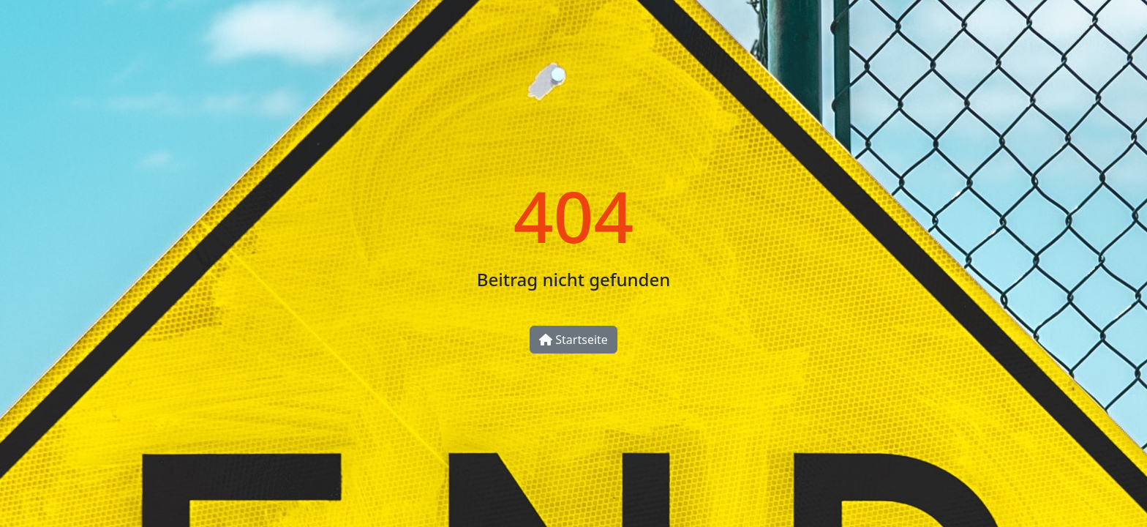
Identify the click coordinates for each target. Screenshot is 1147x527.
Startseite (573, 340)
